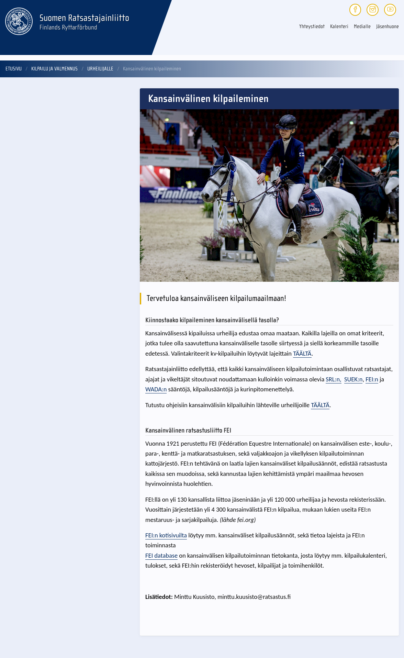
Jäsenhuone (387, 26)
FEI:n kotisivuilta (166, 535)
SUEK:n (353, 379)
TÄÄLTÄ (302, 353)
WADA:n (156, 389)
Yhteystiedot (312, 26)
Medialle (362, 26)
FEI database (161, 555)
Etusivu (13, 69)
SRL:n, (333, 379)
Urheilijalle (100, 69)
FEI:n (372, 379)
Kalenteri (339, 26)
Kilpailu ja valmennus (54, 69)
